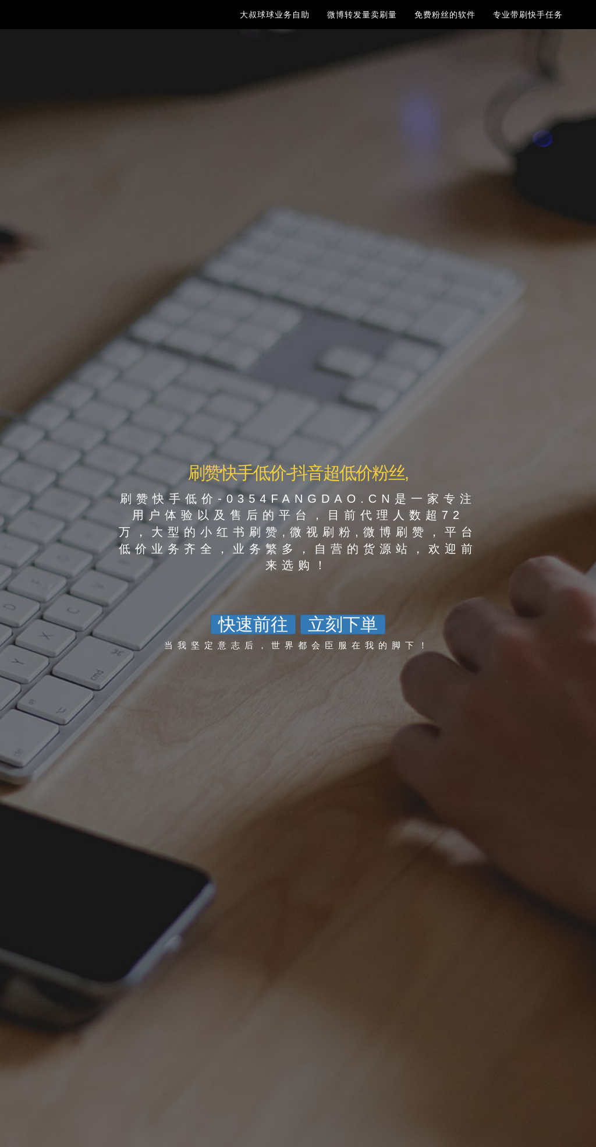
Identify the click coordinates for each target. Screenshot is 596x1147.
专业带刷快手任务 (528, 26)
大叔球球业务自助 (275, 26)
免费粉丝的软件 (445, 26)
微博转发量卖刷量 (362, 26)
